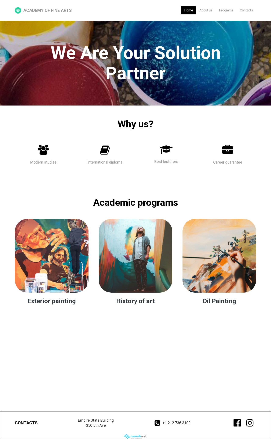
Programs (226, 10)
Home (188, 10)
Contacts (246, 10)
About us (206, 10)
